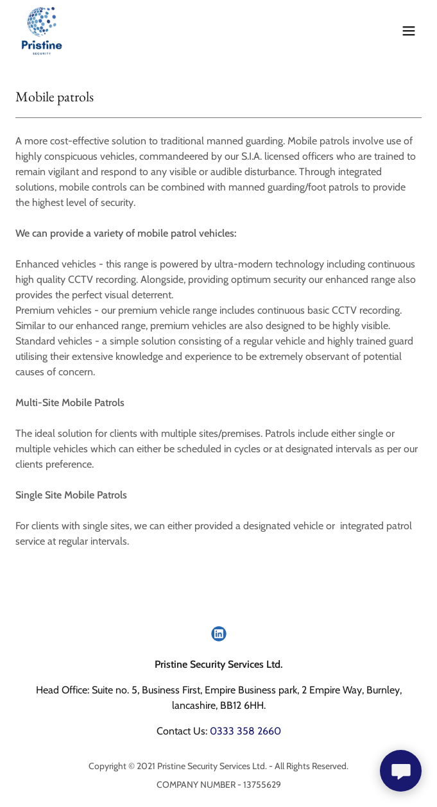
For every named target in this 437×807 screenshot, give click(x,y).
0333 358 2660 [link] (245, 731)
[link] (42, 30)
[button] (409, 31)
